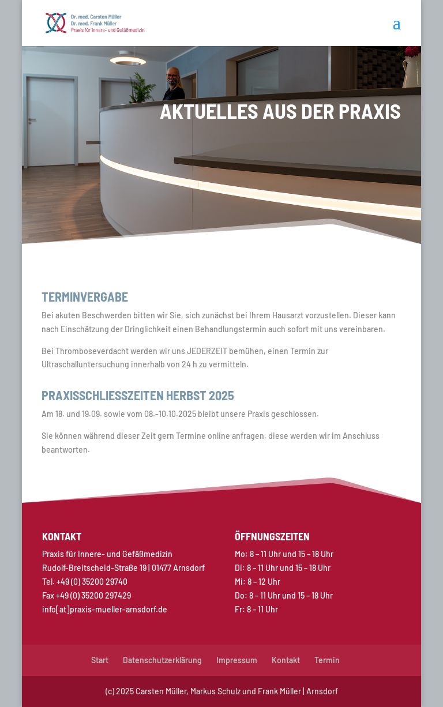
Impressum (236, 660)
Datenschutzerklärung (162, 660)
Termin (327, 660)
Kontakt (286, 660)
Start (99, 660)
